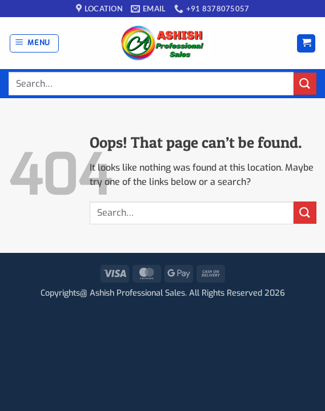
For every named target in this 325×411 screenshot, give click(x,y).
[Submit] (305, 83)
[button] (34, 43)
